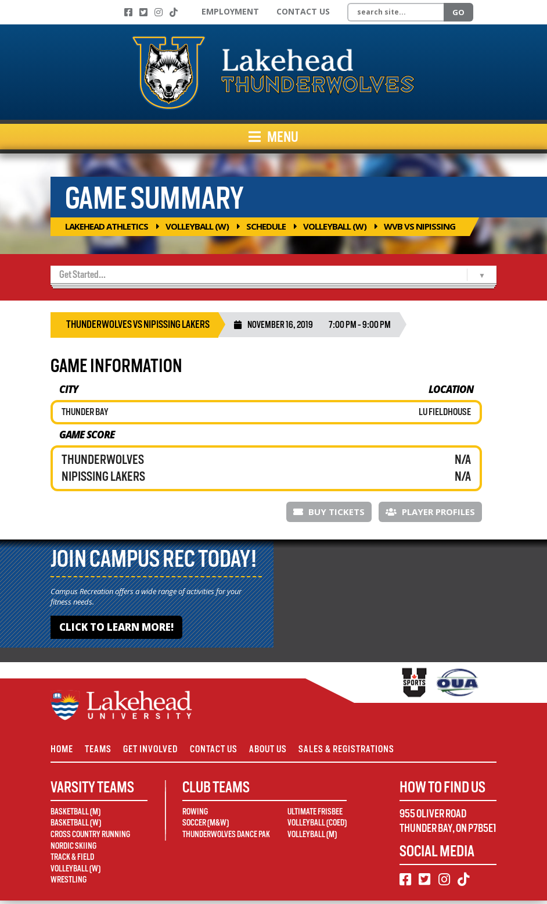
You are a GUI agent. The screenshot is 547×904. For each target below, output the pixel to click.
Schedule (266, 226)
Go (458, 12)
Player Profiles (430, 511)
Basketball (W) (76, 826)
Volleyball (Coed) (317, 826)
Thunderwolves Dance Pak (226, 837)
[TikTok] (174, 12)
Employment (230, 11)
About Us (281, 750)
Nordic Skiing (73, 848)
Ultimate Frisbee (315, 814)
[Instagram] (158, 12)
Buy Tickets (329, 511)
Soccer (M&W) (205, 826)
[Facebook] (128, 12)
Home (62, 750)
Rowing (195, 814)
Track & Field (72, 860)
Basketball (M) (75, 814)
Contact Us (303, 11)
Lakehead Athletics (106, 226)
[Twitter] (143, 12)
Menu (273, 137)
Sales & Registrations (363, 750)
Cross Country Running (90, 837)
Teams (101, 750)
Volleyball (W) (197, 226)
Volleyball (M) (312, 837)
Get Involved (157, 750)
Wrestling (69, 883)
